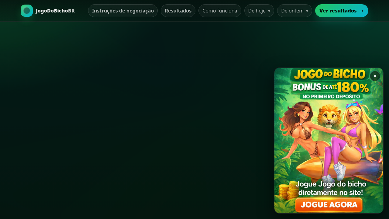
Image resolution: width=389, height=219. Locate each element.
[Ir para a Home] (48, 11)
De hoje (259, 10)
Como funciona (219, 10)
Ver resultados (341, 10)
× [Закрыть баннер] (375, 76)
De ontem (294, 10)
